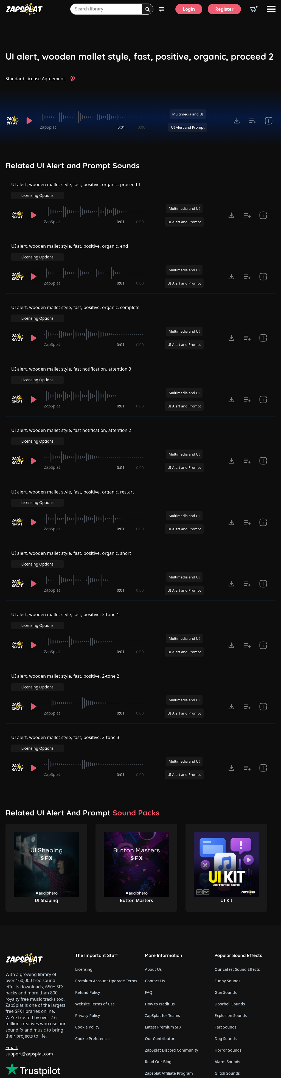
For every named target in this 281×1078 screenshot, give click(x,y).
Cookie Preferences (93, 986)
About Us (153, 917)
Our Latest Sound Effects (237, 917)
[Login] (188, 9)
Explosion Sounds (231, 963)
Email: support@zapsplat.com (29, 999)
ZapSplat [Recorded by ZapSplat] (48, 127)
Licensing (83, 917)
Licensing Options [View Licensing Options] (251, 188)
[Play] (29, 120)
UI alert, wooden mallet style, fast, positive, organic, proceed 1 (76, 188)
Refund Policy (87, 940)
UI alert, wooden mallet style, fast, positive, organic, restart (73, 469)
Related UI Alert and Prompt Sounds (72, 165)
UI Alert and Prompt (187, 127)
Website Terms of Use (95, 952)
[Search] (147, 9)
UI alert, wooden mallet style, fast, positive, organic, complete (76, 301)
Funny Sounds (227, 929)
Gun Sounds (226, 940)
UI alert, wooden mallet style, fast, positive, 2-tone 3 (65, 694)
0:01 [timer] (121, 127)
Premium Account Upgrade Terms (105, 929)
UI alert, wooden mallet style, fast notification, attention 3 (71, 357)
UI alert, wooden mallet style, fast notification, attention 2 (71, 413)
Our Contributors (160, 986)
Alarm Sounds (227, 1010)
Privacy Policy (87, 963)
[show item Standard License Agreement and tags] (268, 120)
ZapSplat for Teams (162, 963)
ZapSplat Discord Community (171, 998)
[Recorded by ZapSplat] (12, 120)
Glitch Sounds (227, 1021)
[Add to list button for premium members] (252, 120)
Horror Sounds (228, 998)
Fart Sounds (226, 975)
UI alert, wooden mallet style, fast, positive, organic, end (70, 244)
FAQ (148, 940)
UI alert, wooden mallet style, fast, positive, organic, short (71, 526)
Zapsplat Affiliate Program (169, 1021)
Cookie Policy (87, 975)
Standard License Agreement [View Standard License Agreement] (35, 79)
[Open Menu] (271, 9)
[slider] (92, 117)
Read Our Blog (158, 1010)
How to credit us (160, 952)
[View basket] (253, 9)
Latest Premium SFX (163, 975)
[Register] (224, 9)
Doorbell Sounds (230, 952)
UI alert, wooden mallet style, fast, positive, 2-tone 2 (65, 638)
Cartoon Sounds (229, 1033)
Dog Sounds (226, 986)
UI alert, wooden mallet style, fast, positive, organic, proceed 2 (139, 56)
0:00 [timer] (141, 127)
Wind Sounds (226, 1044)
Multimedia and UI (187, 114)
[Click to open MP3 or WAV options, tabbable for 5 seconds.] (236, 120)
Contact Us (155, 929)
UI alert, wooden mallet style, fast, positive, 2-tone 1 (65, 582)
